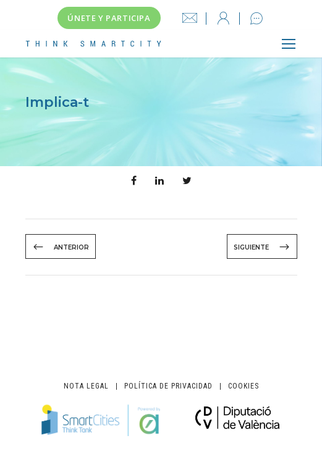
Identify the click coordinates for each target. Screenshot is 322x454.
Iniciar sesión (224, 18)
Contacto (256, 18)
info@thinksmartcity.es (189, 18)
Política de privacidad (168, 386)
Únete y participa (108, 17)
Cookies (243, 386)
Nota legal (86, 386)
